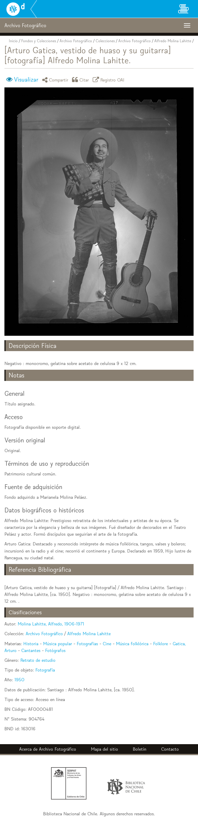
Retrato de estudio (37, 660)
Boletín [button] (139, 749)
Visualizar (26, 79)
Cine (107, 643)
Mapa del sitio (104, 749)
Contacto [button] (170, 749)
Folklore (160, 643)
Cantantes (30, 650)
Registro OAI (109, 79)
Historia (30, 643)
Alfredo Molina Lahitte (172, 40)
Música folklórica (132, 643)
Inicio (13, 40)
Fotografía (45, 670)
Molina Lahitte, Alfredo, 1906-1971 (51, 624)
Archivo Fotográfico (76, 40)
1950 (19, 679)
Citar (81, 79)
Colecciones (105, 40)
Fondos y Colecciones (38, 40)
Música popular (57, 643)
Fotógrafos (55, 650)
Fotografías (87, 643)
